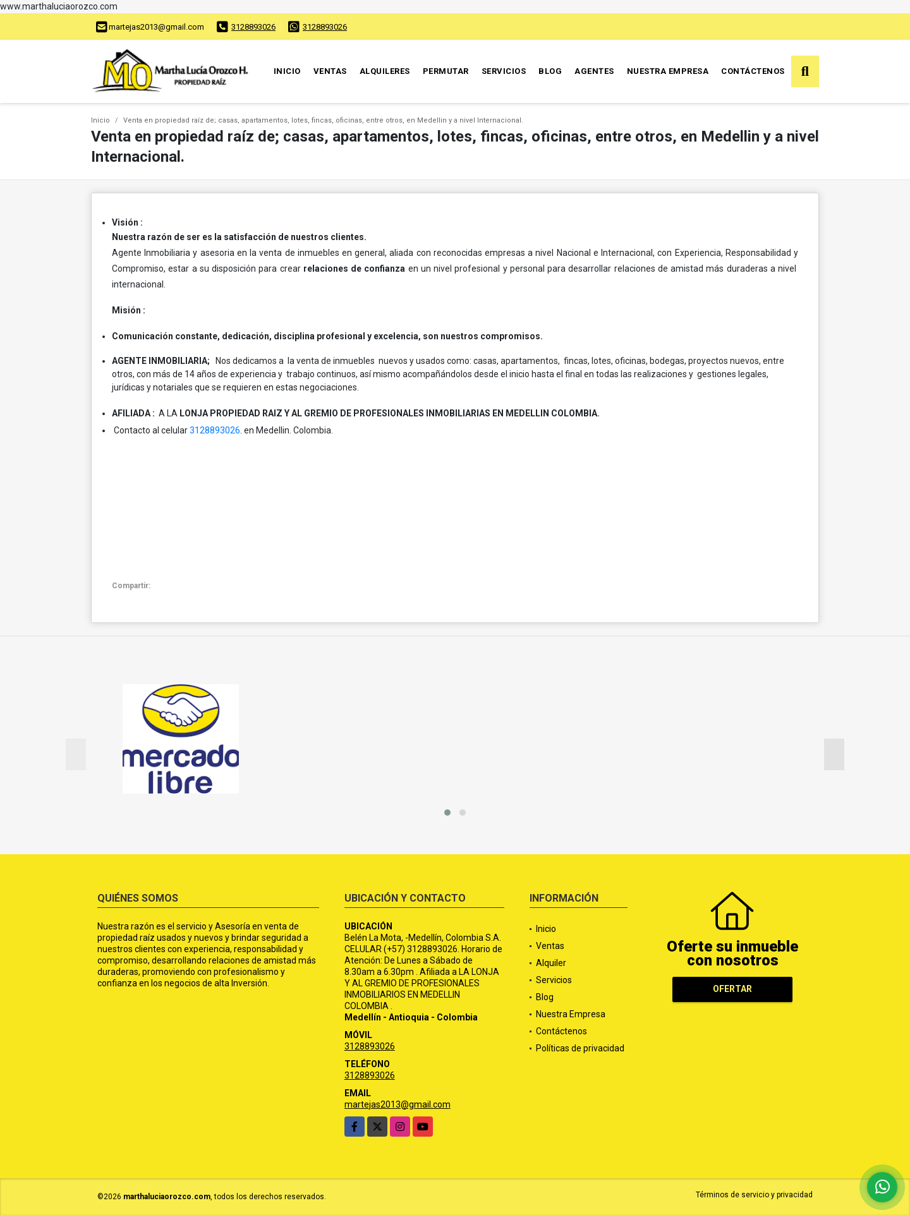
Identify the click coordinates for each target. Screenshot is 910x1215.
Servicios (504, 71)
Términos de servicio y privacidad (754, 1194)
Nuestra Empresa (668, 71)
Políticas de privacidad (580, 1048)
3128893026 (253, 27)
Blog (550, 71)
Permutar (446, 71)
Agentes (594, 71)
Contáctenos (753, 71)
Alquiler (551, 963)
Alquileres (385, 71)
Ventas (330, 71)
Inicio (287, 71)
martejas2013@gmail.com (397, 1104)
